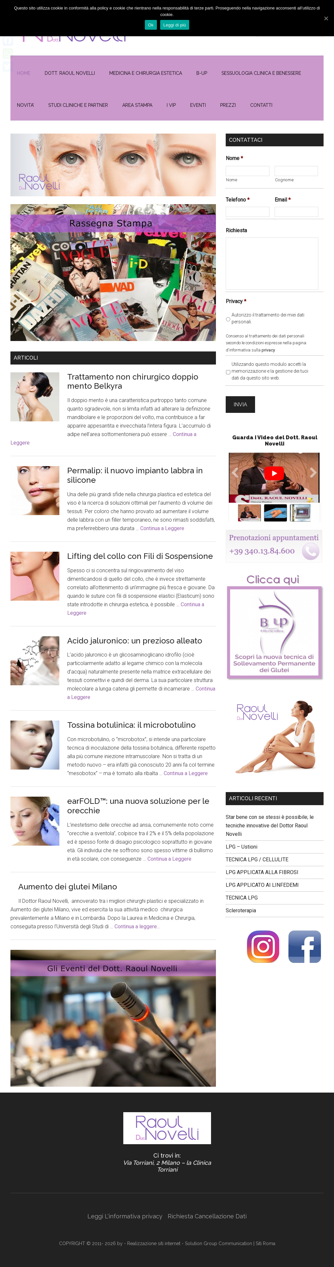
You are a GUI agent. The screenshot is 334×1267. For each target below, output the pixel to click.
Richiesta (236, 230)
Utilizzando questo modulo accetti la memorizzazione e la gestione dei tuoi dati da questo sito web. (270, 371)
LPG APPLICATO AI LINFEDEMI (262, 880)
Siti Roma (265, 1243)
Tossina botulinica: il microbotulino (131, 725)
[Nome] (247, 171)
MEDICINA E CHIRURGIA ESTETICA (145, 73)
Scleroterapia (241, 905)
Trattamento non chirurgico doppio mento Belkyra (132, 381)
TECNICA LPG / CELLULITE (257, 854)
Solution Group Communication (218, 1243)
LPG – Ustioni (241, 841)
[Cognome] (296, 171)
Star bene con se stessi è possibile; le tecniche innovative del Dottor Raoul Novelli (270, 820)
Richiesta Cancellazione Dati (207, 1216)
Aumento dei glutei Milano (67, 886)
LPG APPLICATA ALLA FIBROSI (262, 867)
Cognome (284, 179)
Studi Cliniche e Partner (78, 105)
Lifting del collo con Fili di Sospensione (140, 556)
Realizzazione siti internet (153, 1243)
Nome (234, 158)
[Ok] (326, 17)
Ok (152, 25)
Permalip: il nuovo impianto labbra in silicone (135, 475)
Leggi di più (176, 25)
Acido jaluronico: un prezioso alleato (134, 640)
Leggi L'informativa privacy (124, 1216)
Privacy (236, 301)
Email (283, 200)
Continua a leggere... (137, 926)
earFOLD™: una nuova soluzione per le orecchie (138, 805)
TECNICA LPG (242, 892)
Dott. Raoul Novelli (70, 73)
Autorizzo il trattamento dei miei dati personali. (268, 318)
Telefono (238, 200)
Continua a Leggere (162, 528)
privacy (268, 350)
